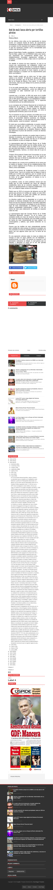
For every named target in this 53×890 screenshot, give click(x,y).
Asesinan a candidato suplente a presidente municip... (24, 556)
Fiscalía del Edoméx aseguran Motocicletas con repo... (25, 579)
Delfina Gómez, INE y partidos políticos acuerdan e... (24, 596)
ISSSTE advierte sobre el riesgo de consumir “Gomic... (25, 546)
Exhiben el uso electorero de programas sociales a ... (24, 611)
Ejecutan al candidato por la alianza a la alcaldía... (23, 529)
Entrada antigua (43, 350)
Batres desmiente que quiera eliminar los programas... (24, 609)
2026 (11, 459)
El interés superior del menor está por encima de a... (24, 557)
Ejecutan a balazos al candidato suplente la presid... (24, 551)
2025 (11, 460)
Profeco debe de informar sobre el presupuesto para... (24, 542)
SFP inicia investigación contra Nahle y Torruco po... (24, 486)
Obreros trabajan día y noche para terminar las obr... (24, 531)
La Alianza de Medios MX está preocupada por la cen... (25, 527)
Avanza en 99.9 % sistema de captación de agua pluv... (25, 514)
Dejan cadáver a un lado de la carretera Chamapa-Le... (25, 547)
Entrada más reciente (13, 350)
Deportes (11, 871)
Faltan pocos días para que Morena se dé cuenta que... (25, 626)
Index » (10, 678)
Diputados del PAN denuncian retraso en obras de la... (24, 561)
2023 (11, 651)
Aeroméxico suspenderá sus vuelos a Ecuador (22, 539)
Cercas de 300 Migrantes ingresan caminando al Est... (24, 509)
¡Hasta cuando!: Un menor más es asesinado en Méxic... (25, 566)
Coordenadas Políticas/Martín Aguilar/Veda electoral (24, 501)
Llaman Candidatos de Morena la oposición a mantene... (25, 573)
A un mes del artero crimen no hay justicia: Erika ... (24, 564)
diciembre (13, 464)
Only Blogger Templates (38, 882)
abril (12, 644)
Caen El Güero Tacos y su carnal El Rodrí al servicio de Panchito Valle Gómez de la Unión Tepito (28, 845)
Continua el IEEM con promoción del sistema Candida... (25, 507)
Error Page (41, 887)
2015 (11, 664)
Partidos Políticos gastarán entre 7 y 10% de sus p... (24, 484)
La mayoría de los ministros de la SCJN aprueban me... (25, 497)
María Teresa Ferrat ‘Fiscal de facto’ (23, 824)
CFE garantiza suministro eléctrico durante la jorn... (24, 519)
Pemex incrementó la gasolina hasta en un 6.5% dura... (25, 522)
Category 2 (11, 669)
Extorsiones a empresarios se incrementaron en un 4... (25, 517)
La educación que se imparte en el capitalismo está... (24, 479)
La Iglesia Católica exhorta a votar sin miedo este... (24, 618)
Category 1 (11, 667)
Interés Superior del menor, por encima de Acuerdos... (24, 534)
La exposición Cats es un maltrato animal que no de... (24, 628)
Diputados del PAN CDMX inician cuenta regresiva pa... (25, 621)
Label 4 (12, 680)
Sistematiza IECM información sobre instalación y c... (24, 638)
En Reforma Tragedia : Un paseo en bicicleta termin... (24, 569)
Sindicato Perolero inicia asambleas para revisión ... (24, 521)
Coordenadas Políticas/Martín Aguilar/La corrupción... (24, 598)
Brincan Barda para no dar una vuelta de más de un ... (24, 576)
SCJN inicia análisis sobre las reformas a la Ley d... (24, 541)
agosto (13, 470)
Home (11, 25)
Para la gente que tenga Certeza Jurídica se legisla (24, 574)
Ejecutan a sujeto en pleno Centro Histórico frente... (24, 591)
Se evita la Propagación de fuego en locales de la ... (24, 506)
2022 (11, 653)
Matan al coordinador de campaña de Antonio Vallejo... (25, 623)
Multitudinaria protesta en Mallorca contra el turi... (23, 639)
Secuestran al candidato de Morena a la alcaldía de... (24, 619)
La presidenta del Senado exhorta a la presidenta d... (24, 549)
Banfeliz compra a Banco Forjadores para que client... (24, 584)
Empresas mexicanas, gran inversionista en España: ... (25, 636)
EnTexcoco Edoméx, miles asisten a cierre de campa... (25, 577)
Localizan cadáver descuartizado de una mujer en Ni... (24, 526)
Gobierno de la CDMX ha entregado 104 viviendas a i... (25, 631)
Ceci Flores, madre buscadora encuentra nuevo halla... (25, 494)
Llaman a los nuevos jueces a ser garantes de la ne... (24, 594)
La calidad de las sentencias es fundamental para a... (24, 593)
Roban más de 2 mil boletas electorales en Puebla (23, 583)
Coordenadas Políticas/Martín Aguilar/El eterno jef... (24, 554)
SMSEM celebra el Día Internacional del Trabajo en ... (24, 613)
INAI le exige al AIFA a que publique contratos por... (24, 601)
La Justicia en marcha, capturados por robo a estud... (24, 504)
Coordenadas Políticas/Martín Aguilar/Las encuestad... (24, 532)
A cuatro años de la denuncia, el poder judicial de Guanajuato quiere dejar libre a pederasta (27, 804)
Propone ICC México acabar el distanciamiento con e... (25, 581)
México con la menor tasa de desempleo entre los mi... (25, 482)
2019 (11, 658)
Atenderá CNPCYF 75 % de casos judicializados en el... (25, 633)
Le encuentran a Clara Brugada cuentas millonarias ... (24, 608)
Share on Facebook (16, 267)
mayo (12, 476)
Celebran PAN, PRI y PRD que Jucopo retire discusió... (25, 512)
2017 (11, 661)
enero (12, 649)
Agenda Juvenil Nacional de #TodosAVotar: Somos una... (25, 516)
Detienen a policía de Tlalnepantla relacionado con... (24, 480)
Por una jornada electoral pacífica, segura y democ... (24, 477)
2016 (11, 663)
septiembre (14, 469)
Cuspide (19, 882)
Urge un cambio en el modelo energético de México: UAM (25, 487)
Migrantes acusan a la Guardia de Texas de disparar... (24, 496)
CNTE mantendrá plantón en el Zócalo (20, 604)
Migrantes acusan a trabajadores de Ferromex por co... (25, 606)
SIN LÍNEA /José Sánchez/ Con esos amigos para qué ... (25, 537)
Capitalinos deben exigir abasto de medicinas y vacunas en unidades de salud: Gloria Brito (30, 852)
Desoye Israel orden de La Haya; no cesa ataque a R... (25, 634)
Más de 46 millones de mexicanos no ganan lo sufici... (24, 492)
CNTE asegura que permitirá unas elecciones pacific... (24, 489)
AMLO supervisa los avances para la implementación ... (25, 641)
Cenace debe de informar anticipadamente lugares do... (25, 586)
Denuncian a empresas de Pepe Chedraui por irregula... (25, 589)
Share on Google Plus (16, 272)
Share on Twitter (30, 267)
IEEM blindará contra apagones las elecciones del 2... (24, 552)
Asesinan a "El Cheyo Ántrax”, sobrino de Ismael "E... (24, 511)
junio (12, 474)
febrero (13, 648)
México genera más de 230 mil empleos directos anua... (25, 491)
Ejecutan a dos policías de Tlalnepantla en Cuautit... (24, 614)
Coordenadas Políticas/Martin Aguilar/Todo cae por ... (24, 624)
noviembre (14, 465)
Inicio (28, 350)
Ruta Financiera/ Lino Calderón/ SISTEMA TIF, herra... (24, 536)
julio (12, 472)
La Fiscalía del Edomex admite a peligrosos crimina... (24, 567)
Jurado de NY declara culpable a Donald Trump (23, 502)
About (29, 887)
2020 (11, 656)
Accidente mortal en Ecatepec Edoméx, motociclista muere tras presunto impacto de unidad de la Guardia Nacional (30, 838)
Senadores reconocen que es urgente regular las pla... (24, 643)
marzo (12, 646)
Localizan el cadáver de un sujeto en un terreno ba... (24, 616)
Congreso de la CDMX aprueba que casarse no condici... (25, 629)
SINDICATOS (20, 871)
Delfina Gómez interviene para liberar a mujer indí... (24, 499)
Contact (35, 887)
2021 (11, 654)
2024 (11, 462)
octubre (13, 467)
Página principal (15, 776)
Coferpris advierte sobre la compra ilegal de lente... (24, 544)
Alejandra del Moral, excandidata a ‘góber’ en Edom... (24, 599)
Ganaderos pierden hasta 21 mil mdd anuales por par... (25, 524)
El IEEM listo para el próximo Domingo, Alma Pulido (24, 571)
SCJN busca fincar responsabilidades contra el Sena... (24, 588)
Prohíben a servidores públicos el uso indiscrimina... (24, 603)
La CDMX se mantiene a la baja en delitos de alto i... (24, 559)
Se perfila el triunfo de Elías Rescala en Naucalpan (24, 562)
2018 (11, 659)
